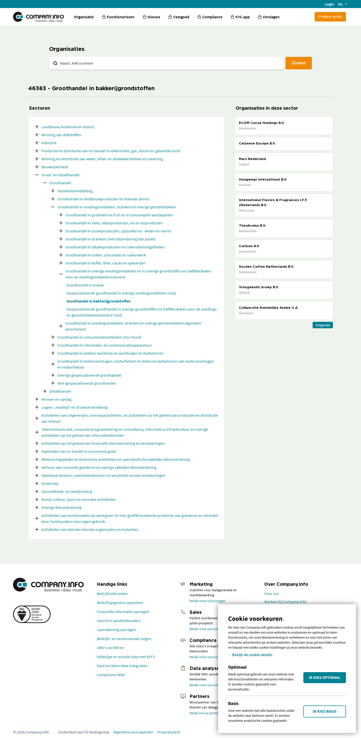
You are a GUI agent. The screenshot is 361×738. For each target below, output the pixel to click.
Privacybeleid (168, 731)
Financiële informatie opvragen (123, 611)
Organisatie (84, 16)
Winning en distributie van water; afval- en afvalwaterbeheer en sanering (102, 158)
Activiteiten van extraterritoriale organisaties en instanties (89, 529)
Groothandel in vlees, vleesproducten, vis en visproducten (114, 222)
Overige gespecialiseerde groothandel (89, 375)
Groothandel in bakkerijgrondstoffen (98, 301)
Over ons (271, 593)
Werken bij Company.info (285, 601)
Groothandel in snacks (85, 284)
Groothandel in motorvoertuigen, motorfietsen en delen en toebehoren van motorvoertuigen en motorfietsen (135, 364)
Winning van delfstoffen (61, 134)
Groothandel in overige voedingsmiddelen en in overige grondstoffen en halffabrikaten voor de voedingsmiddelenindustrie (138, 273)
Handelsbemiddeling (75, 190)
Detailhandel (60, 391)
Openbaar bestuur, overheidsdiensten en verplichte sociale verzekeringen (103, 475)
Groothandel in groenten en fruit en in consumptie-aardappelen (119, 214)
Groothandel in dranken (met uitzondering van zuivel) (110, 238)
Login (329, 4)
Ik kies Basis (325, 711)
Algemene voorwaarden (133, 731)
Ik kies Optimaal (324, 677)
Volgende (323, 325)
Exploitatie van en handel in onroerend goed (78, 451)
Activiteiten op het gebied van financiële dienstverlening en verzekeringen (103, 443)
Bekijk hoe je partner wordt (210, 713)
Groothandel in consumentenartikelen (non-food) (99, 337)
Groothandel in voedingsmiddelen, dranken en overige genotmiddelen (116, 206)
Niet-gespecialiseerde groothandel (86, 383)
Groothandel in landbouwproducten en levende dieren (103, 198)
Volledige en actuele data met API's (126, 656)
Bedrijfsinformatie (112, 593)
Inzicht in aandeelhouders (119, 620)
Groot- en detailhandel (60, 174)
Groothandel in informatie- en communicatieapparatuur (104, 345)
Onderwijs (50, 483)
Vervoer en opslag (56, 399)
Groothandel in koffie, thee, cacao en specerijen (105, 262)
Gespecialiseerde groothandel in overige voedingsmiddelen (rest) (121, 293)
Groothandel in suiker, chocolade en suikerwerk (105, 254)
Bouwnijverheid (54, 166)
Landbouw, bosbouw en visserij (67, 126)
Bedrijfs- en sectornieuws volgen (124, 638)
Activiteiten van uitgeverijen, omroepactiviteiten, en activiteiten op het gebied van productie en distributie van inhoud (129, 418)
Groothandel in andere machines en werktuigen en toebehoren (110, 353)
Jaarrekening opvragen (116, 629)
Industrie (49, 142)
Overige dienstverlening (61, 507)
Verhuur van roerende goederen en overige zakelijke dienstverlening (98, 467)
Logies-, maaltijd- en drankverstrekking (74, 407)
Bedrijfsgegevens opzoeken (120, 602)
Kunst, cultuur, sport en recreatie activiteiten (78, 499)
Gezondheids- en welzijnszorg (66, 491)
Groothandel (60, 182)
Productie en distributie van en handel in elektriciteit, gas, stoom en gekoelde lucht (110, 150)
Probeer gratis (330, 16)
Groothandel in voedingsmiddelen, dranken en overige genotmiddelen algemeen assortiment (133, 326)
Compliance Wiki (111, 674)
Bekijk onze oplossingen (207, 601)
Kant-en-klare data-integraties (122, 665)
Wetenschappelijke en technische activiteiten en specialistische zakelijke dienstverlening (115, 459)
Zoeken (299, 63)
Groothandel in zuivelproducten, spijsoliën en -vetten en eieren (118, 230)
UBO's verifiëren (110, 647)
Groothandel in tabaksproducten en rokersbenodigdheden (115, 246)
